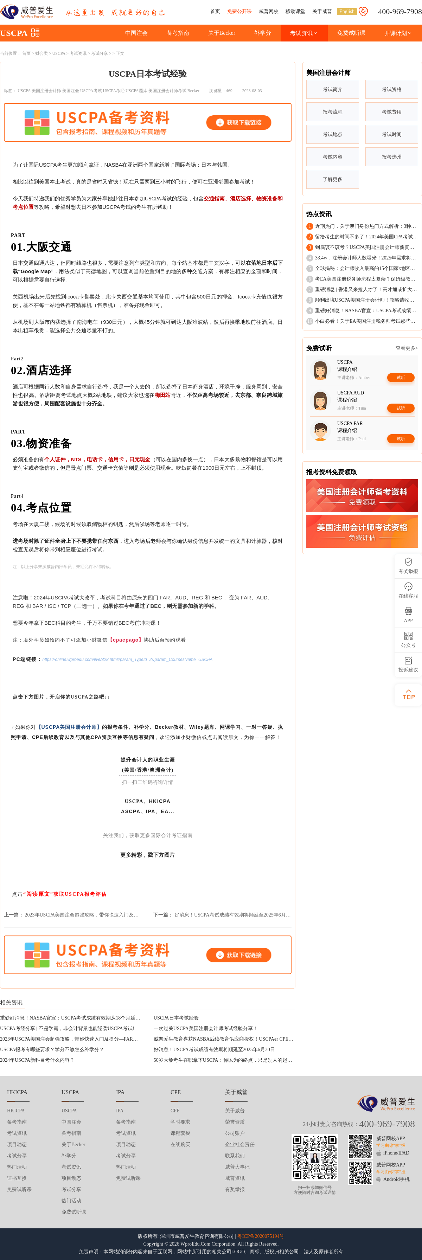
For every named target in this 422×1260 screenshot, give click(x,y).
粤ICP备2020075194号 (260, 1236)
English (346, 11)
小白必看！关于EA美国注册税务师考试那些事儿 (367, 321)
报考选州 (392, 157)
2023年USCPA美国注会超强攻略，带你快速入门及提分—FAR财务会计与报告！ (111, 915)
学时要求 (180, 1122)
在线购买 (180, 1144)
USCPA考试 (91, 90)
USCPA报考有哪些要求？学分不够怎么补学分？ (52, 1049)
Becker (193, 90)
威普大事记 (237, 1167)
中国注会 (136, 33)
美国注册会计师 (46, 90)
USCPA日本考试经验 (176, 1018)
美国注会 (70, 90)
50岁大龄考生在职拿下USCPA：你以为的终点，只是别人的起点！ (225, 1060)
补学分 (262, 33)
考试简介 (333, 89)
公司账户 (235, 1133)
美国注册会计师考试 (167, 90)
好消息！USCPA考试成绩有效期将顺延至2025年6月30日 (235, 915)
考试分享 (99, 53)
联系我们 (235, 1155)
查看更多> (407, 348)
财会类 (41, 53)
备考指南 (178, 33)
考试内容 (333, 157)
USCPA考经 (114, 90)
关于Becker (221, 33)
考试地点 (333, 134)
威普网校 (269, 11)
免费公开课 (239, 11)
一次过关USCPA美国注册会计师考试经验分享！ (206, 1028)
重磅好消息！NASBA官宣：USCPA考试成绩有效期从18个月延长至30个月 (80, 1018)
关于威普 (322, 11)
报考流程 (333, 112)
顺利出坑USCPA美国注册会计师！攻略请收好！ (367, 300)
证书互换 (17, 1178)
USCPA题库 (136, 90)
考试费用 (392, 112)
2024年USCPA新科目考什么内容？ (37, 1060)
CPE (175, 1110)
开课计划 (398, 33)
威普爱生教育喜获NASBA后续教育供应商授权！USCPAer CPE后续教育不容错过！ (243, 1039)
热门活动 (17, 1167)
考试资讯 (304, 33)
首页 (215, 11)
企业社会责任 (240, 1144)
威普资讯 (235, 1178)
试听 (401, 377)
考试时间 (392, 134)
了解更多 (333, 179)
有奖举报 (235, 1189)
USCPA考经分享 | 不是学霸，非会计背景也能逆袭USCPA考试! (67, 1028)
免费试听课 (351, 33)
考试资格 (392, 89)
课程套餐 (180, 1133)
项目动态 (17, 1144)
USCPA (13, 33)
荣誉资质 (235, 1122)
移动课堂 (295, 11)
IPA (119, 1110)
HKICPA (16, 1110)
